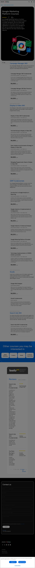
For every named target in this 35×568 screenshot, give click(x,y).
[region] (17, 562)
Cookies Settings (17, 565)
